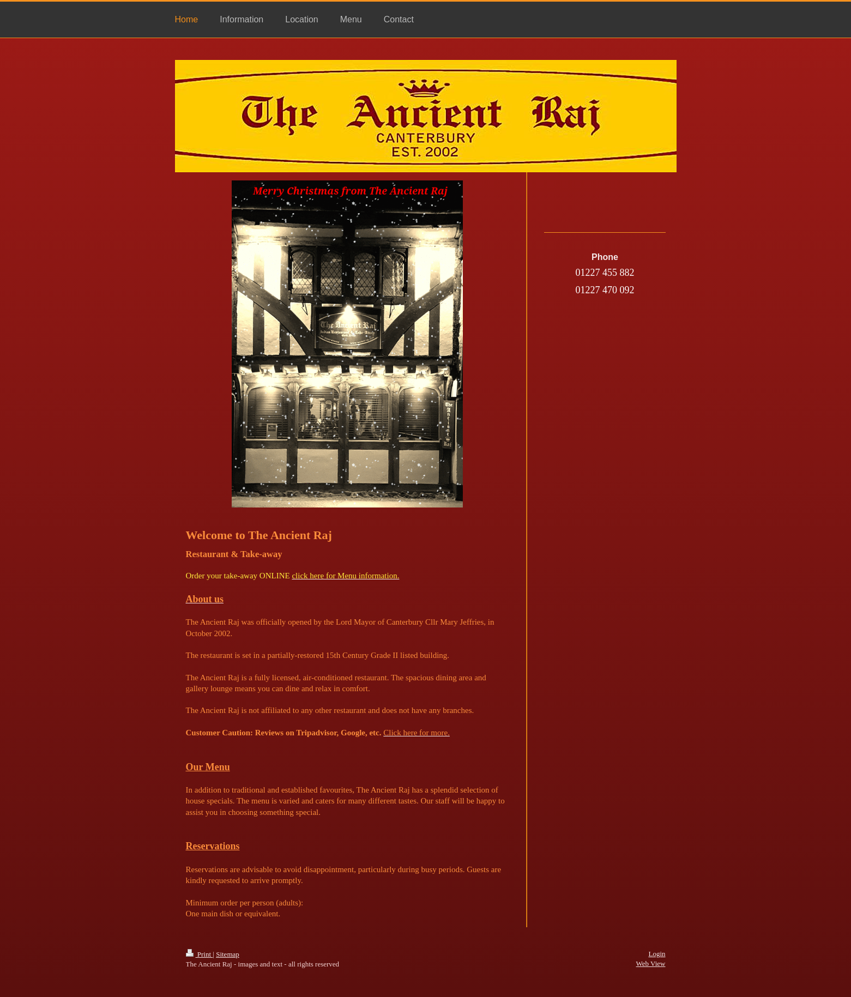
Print (199, 954)
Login (656, 954)
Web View (651, 963)
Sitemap (227, 954)
